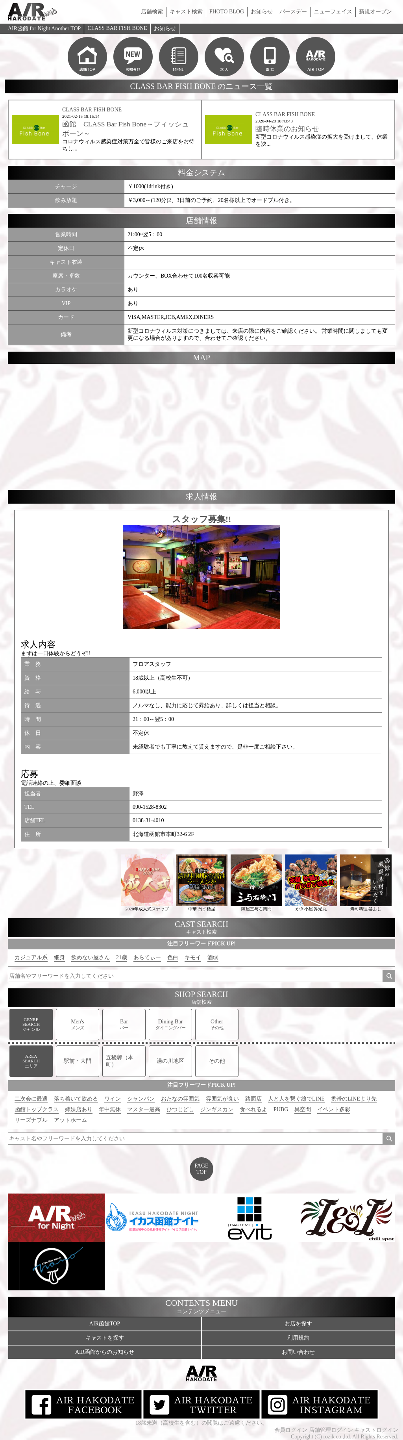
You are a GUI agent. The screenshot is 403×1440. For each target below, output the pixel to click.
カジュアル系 (31, 957)
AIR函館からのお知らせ (104, 1352)
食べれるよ (253, 1109)
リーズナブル (31, 1120)
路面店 (253, 1099)
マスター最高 (143, 1109)
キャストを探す (104, 1338)
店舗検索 (152, 12)
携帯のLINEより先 (354, 1099)
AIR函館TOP (104, 1324)
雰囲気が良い (222, 1099)
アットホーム (70, 1120)
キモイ (193, 957)
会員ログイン (290, 1430)
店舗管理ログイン (331, 1430)
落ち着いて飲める (76, 1099)
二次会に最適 (31, 1099)
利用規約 (298, 1338)
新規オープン (375, 12)
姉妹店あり (78, 1109)
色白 (172, 957)
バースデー (293, 12)
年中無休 (110, 1109)
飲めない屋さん (90, 957)
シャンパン (141, 1099)
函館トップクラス (37, 1109)
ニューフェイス (333, 12)
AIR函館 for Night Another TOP (44, 29)
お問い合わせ (298, 1352)
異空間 (302, 1109)
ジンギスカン (216, 1109)
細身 (59, 957)
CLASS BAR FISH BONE (117, 28)
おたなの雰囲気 (180, 1099)
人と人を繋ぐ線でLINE (296, 1099)
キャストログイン (376, 1430)
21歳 (121, 957)
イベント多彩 (333, 1109)
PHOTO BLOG (226, 12)
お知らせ (262, 12)
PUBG (281, 1109)
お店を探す (298, 1324)
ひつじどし (180, 1109)
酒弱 (212, 957)
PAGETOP (201, 1169)
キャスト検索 (186, 12)
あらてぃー (147, 957)
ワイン (112, 1099)
